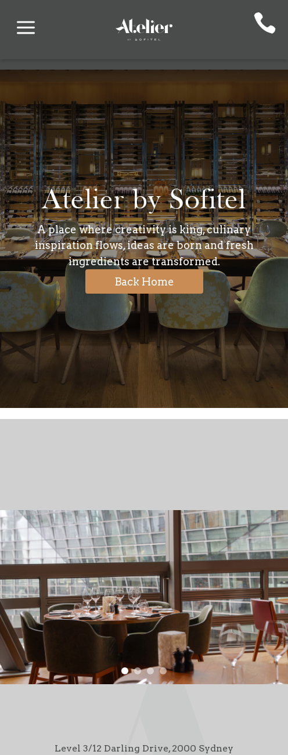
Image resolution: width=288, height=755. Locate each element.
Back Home (144, 282)
